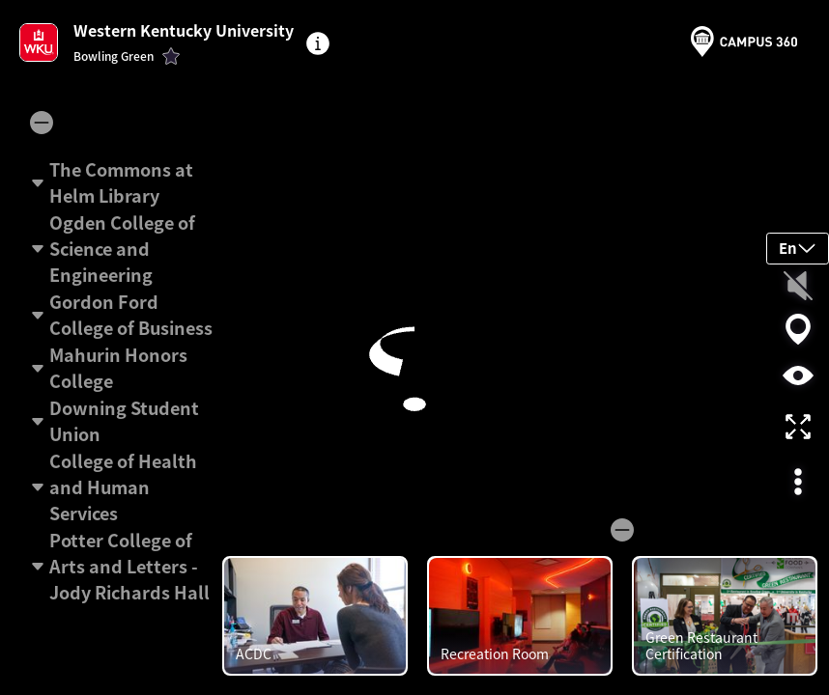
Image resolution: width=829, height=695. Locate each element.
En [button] (797, 247)
